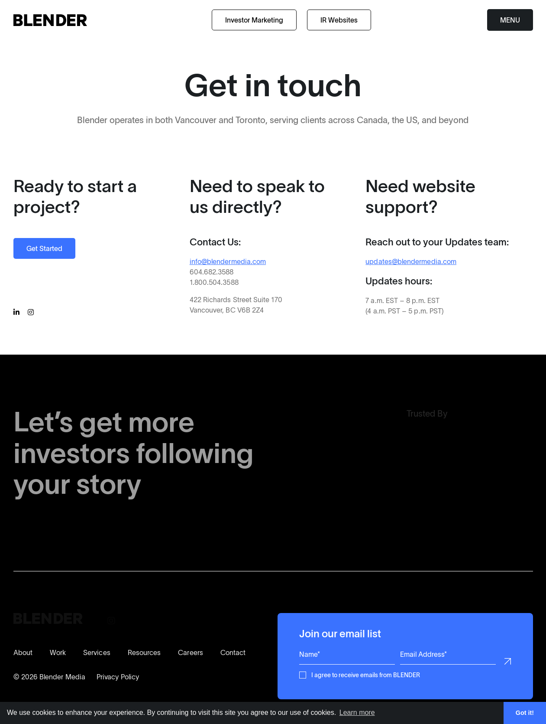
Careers (190, 652)
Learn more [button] (357, 712)
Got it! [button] (525, 712)
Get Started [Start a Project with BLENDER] (44, 248)
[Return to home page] (50, 20)
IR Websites (339, 20)
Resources (144, 652)
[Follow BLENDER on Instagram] (32, 312)
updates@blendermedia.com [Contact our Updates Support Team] (410, 261)
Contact (233, 652)
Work (58, 652)
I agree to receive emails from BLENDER (365, 674)
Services (96, 652)
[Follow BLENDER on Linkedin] (17, 312)
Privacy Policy (118, 677)
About (22, 652)
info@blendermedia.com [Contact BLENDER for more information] (227, 261)
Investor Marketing (254, 20)
